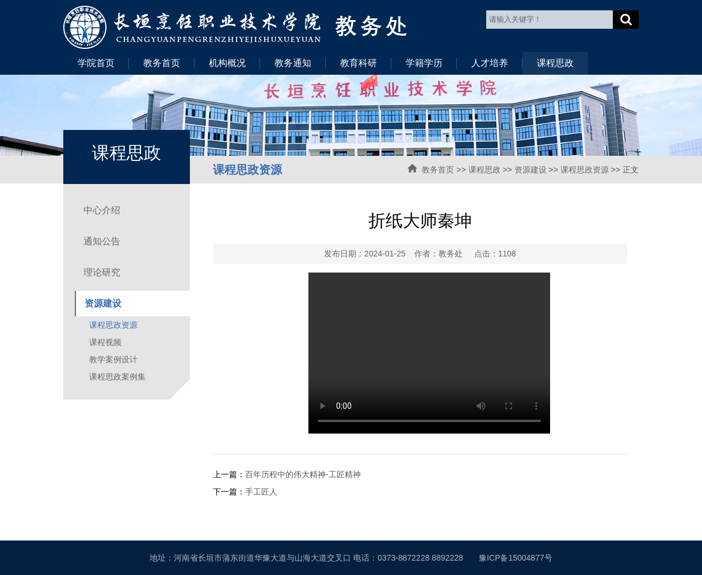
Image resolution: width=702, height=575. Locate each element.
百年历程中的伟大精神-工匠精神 (303, 474)
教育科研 (358, 63)
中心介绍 (101, 210)
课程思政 (555, 63)
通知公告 (101, 241)
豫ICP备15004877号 (515, 557)
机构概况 (227, 63)
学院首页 (96, 63)
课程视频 (105, 342)
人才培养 (489, 63)
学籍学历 (424, 63)
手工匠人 (261, 491)
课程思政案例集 (117, 376)
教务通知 (292, 63)
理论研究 (101, 272)
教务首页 (161, 63)
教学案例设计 (113, 359)
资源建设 (530, 169)
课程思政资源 (584, 169)
